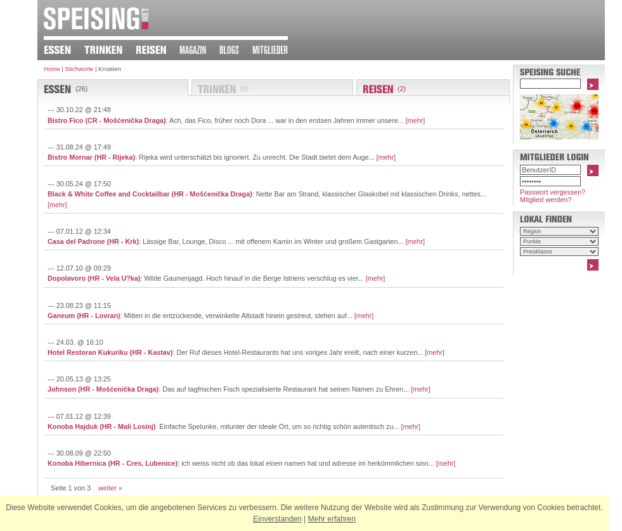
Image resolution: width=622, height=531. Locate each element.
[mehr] (415, 120)
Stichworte (79, 68)
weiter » (110, 488)
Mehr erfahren (332, 519)
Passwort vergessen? (552, 192)
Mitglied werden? (546, 199)
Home (52, 68)
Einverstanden (277, 519)
